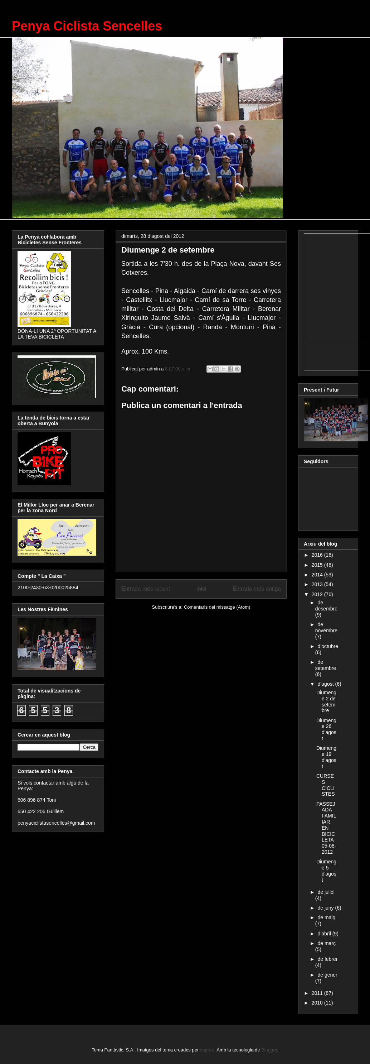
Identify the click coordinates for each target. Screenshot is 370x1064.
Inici (201, 589)
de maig (326, 917)
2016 (318, 555)
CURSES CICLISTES (325, 785)
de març (326, 943)
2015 (318, 565)
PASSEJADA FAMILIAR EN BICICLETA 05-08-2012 (326, 828)
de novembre (326, 627)
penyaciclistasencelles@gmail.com (56, 823)
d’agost (326, 684)
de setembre (325, 665)
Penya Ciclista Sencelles (87, 26)
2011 (318, 993)
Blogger (269, 1050)
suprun (207, 1050)
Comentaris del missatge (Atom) (217, 607)
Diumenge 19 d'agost (326, 757)
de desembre (326, 606)
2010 (318, 1003)
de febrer (327, 959)
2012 (318, 594)
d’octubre (327, 646)
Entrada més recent (145, 589)
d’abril (324, 933)
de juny (326, 908)
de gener (327, 975)
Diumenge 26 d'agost (326, 729)
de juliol (325, 892)
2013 (318, 584)
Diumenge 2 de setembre (326, 701)
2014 (318, 574)
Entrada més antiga (257, 589)
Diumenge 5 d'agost (326, 870)
